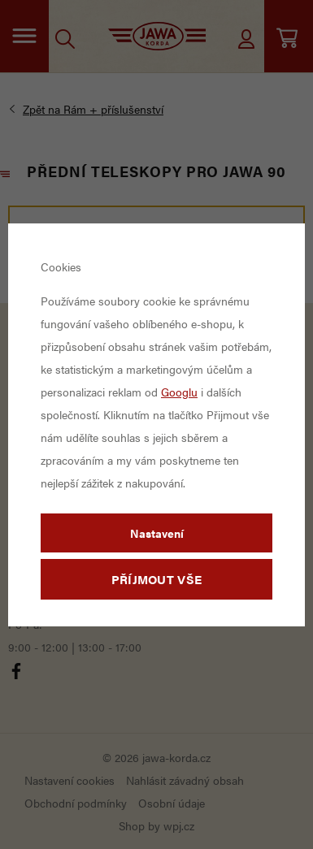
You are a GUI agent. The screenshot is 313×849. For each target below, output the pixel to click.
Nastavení (157, 533)
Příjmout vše (156, 578)
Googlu (179, 391)
